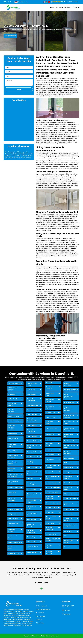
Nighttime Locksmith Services (52, 539)
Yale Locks (67, 547)
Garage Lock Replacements (31, 531)
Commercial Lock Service (13, 524)
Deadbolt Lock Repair (12, 548)
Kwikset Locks (50, 434)
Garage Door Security (30, 525)
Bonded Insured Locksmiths (13, 456)
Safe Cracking (68, 467)
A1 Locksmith (12, 394)
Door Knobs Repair (32, 405)
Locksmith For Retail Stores (51, 477)
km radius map (19, 121)
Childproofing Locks (14, 514)
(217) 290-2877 (10, 36)
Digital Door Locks (13, 553)
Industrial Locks (50, 412)
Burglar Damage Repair (13, 482)
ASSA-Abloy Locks (13, 416)
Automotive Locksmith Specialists (11, 427)
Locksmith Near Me (51, 483)
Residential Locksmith (67, 452)
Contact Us (76, 7)
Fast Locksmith (31, 489)
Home (52, 7)
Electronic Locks (32, 452)
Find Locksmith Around (31, 501)
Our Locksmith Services (63, 7)
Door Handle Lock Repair (32, 384)
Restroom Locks (69, 458)
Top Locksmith (68, 514)
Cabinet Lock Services (12, 493)
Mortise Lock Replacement (49, 528)
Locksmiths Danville (42, 636)
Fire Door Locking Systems (32, 514)
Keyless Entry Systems (49, 422)
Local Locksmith (50, 439)
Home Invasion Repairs (50, 394)
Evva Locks (30, 478)
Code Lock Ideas (13, 518)
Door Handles (31, 389)
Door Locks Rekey (32, 436)
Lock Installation (50, 454)
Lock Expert (49, 450)
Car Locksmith (12, 505)
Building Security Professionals (13, 475)
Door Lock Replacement (31, 431)
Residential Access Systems (69, 446)
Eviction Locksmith (32, 467)
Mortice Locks (50, 523)
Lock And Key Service (49, 444)
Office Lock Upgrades (49, 546)
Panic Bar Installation (67, 384)
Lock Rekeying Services (50, 460)
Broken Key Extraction (11, 469)
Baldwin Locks (12, 433)
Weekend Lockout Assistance (69, 526)
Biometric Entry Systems (12, 445)
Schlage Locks (68, 483)
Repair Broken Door (70, 441)
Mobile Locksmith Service (51, 517)
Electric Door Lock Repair (32, 446)
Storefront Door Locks (68, 504)
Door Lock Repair (32, 425)
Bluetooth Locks (13, 451)
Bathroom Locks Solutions (13, 439)
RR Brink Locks (68, 463)
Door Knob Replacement (31, 399)
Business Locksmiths (14, 487)
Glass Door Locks (32, 541)
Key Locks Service (51, 417)
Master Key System (51, 507)
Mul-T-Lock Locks (51, 534)
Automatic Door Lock (14, 421)
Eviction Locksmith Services (32, 473)
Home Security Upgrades (50, 400)
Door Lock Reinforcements (31, 420)
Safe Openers (68, 472)
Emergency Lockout (32, 456)
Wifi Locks (67, 536)
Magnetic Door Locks (52, 492)
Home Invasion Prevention (50, 387)
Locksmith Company (51, 472)
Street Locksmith (69, 509)
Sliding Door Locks (69, 494)
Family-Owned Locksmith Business (33, 484)
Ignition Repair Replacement (50, 407)
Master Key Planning (52, 503)
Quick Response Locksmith (69, 429)
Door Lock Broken (32, 414)
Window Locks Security (68, 541)
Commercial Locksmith (11, 530)
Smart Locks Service (70, 498)
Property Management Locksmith (68, 408)
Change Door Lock (13, 509)
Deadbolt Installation (14, 542)
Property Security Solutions (69, 416)
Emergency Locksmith (30, 462)
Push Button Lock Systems (69, 422)
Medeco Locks (50, 512)
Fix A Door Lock (31, 519)
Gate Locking (31, 537)
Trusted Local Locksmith (68, 519)
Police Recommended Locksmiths (68, 396)
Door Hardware (31, 394)
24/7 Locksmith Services (12, 388)
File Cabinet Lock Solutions (32, 495)
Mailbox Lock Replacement (49, 497)
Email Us (67, 610)
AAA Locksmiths (13, 399)
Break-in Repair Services (13, 463)
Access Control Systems (12, 404)
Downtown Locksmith (33, 441)
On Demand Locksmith (49, 552)
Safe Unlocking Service (68, 477)
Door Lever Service (32, 410)
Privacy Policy (40, 623)
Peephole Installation (70, 389)
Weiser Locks (68, 531)
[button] (41, 588)
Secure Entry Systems (68, 488)
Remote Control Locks (68, 435)
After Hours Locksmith (11, 410)
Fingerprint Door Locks (31, 507)
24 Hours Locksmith (14, 383)
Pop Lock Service (69, 402)
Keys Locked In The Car (51, 429)
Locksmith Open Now (52, 487)
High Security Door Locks (32, 547)
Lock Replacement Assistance (51, 466)
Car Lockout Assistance (11, 499)
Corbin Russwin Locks (12, 537)
